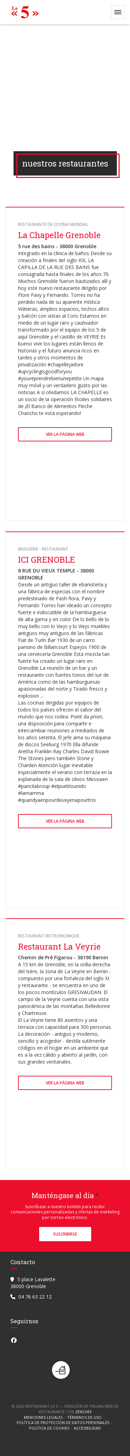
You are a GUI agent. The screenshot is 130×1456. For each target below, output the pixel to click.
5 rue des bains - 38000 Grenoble (57, 246)
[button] (118, 12)
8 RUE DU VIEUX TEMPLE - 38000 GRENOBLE (56, 574)
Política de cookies (51, 1428)
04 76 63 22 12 (35, 1296)
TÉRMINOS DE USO (86, 1417)
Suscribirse (65, 1234)
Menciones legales (45, 1417)
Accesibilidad (87, 1428)
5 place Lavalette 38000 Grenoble (32, 1283)
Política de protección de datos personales (65, 1422)
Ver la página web (65, 434)
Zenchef (83, 1411)
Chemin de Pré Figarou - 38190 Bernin (63, 957)
